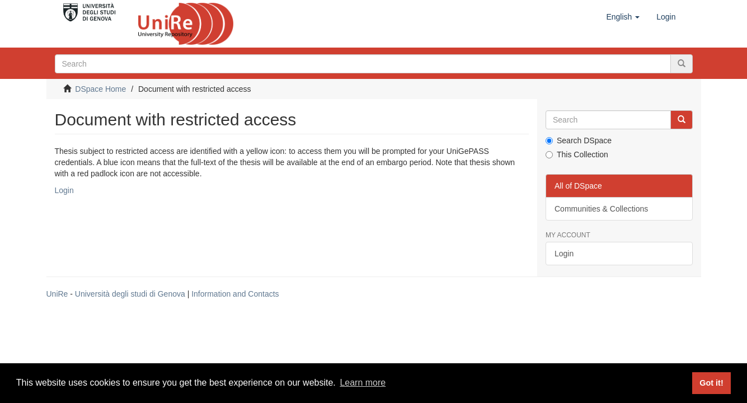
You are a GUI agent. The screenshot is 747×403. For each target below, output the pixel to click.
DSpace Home (100, 89)
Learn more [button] (363, 382)
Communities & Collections (601, 208)
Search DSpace (579, 140)
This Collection (577, 154)
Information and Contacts (235, 293)
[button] (623, 17)
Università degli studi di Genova (130, 293)
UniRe (57, 293)
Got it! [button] (711, 382)
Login (64, 190)
